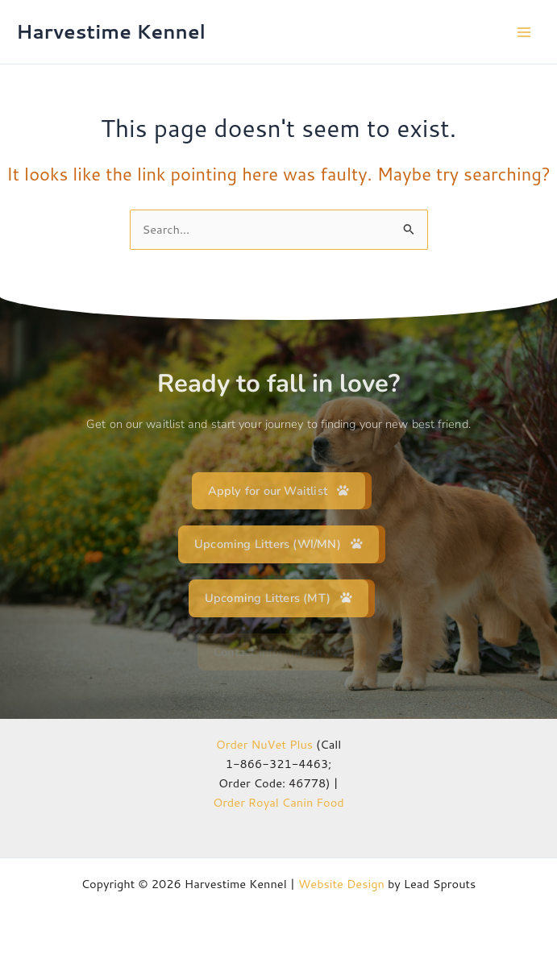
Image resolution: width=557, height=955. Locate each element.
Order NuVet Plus (264, 744)
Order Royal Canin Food (278, 802)
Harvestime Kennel (111, 31)
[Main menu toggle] (524, 32)
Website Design (341, 883)
